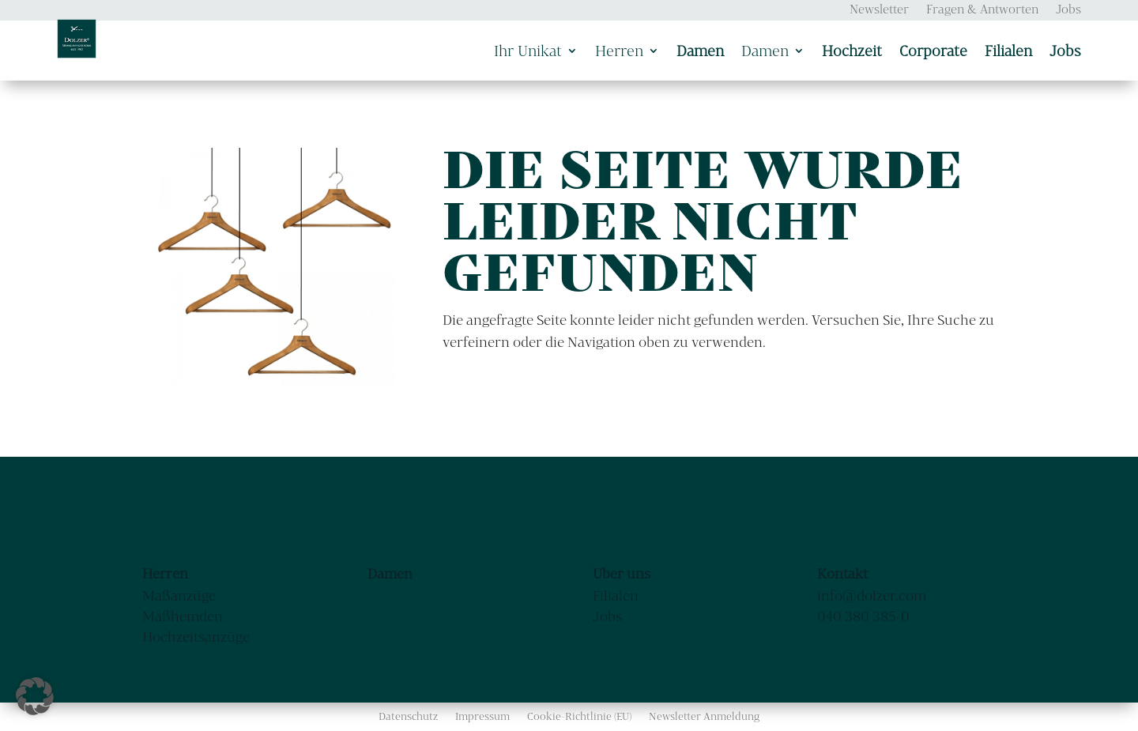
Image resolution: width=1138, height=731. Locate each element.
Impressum (482, 716)
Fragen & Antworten (982, 10)
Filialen (616, 595)
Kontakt (842, 573)
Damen (765, 50)
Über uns (621, 573)
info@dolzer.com (871, 595)
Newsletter (879, 10)
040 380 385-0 (863, 616)
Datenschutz (408, 716)
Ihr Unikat (528, 50)
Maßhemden (182, 616)
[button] (35, 696)
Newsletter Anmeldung (704, 716)
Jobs (1068, 10)
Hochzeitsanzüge (196, 636)
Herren (619, 50)
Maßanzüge (179, 595)
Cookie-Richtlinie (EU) (579, 716)
